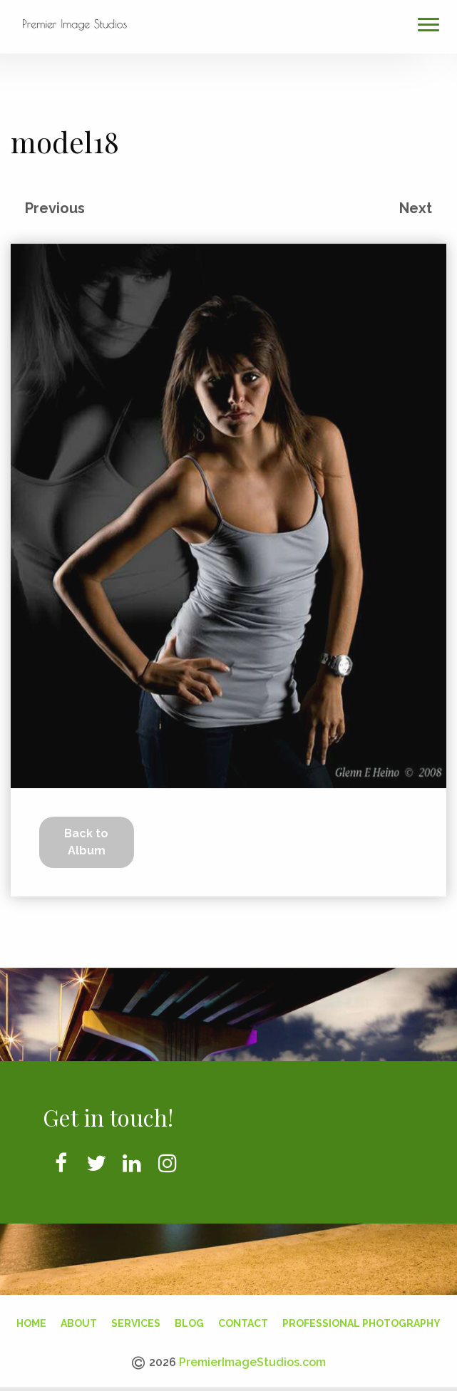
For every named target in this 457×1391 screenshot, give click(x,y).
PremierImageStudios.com (252, 1359)
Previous (55, 205)
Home (31, 1320)
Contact (243, 1320)
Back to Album (86, 839)
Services (135, 1320)
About (79, 1320)
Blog (189, 1320)
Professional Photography (361, 1320)
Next (415, 205)
